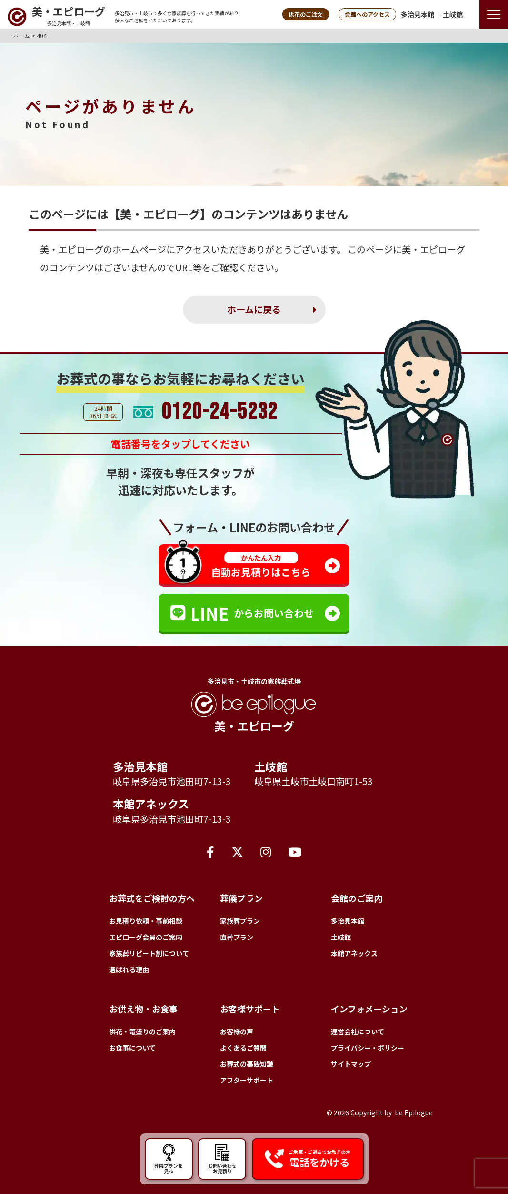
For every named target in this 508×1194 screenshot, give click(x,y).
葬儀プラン (241, 898)
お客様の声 (236, 1031)
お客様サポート (250, 1008)
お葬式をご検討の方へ (152, 898)
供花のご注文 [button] (306, 14)
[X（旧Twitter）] (237, 851)
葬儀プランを (168, 1158)
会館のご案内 (356, 898)
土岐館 (453, 14)
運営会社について (357, 1031)
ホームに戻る (254, 309)
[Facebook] (210, 851)
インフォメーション (369, 1008)
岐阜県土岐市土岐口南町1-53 (313, 781)
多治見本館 (417, 14)
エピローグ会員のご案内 (145, 937)
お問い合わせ (222, 1158)
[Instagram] (265, 851)
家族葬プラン (240, 921)
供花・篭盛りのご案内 (142, 1031)
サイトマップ (351, 1064)
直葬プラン (236, 937)
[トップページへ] (56, 17)
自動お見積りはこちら (261, 565)
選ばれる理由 (129, 969)
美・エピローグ (71, 249)
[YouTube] (294, 851)
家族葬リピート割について (149, 953)
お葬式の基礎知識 (246, 1064)
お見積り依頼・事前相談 (145, 921)
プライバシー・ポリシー (367, 1047)
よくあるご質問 (243, 1047)
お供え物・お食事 (143, 1008)
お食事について (132, 1047)
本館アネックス (151, 804)
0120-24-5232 (219, 412)
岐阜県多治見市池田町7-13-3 (172, 781)
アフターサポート (246, 1080)
